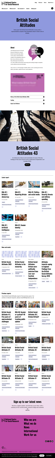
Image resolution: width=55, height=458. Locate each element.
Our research (21, 8)
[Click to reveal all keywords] (2, 207)
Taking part (33, 8)
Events (27, 8)
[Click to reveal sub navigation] (7, 8)
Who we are (4, 8)
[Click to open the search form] (52, 8)
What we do (12, 8)
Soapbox (30, 451)
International (31, 431)
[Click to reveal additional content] (27, 97)
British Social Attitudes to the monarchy (20, 264)
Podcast (40, 2)
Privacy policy (34, 456)
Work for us (50, 2)
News (45, 2)
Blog (36, 2)
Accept (42, 455)
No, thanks (49, 455)
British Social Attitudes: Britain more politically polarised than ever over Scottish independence (33, 270)
